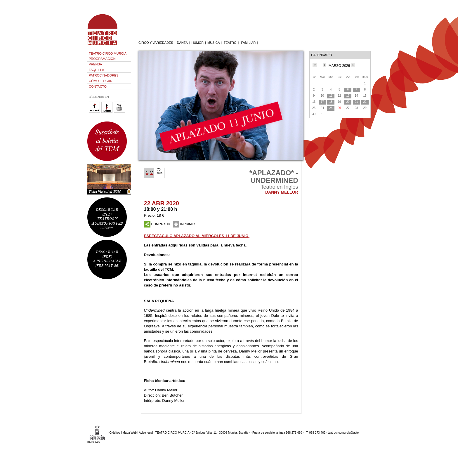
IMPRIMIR (184, 224)
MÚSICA (213, 42)
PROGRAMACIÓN (102, 58)
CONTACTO (98, 86)
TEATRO (230, 42)
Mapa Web (130, 432)
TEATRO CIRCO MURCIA (107, 53)
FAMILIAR (248, 42)
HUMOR (198, 42)
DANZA (182, 42)
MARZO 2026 (339, 66)
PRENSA (95, 64)
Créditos (114, 432)
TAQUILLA (96, 70)
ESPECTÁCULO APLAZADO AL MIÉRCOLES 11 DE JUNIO (196, 236)
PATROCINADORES (104, 75)
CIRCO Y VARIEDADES (155, 42)
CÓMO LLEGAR (100, 81)
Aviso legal (146, 432)
